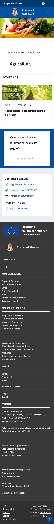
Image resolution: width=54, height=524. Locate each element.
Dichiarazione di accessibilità (15, 486)
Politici (5, 294)
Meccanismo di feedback (13, 492)
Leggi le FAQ (8, 452)
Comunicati (7, 377)
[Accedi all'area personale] (43, 3)
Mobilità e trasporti (11, 328)
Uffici (4, 287)
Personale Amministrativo (14, 297)
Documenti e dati (10, 301)
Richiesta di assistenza (12, 455)
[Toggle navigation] (5, 11)
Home (9, 52)
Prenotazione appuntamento (15, 445)
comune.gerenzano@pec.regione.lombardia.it (28, 428)
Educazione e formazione (14, 342)
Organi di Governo (10, 281)
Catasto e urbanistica (12, 325)
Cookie (6, 515)
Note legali (7, 482)
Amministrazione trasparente (16, 469)
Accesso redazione (41, 516)
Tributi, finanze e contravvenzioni (17, 349)
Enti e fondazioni (10, 291)
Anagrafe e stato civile (12, 315)
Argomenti (21, 52)
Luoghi (5, 393)
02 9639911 (24, 431)
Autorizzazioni (8, 359)
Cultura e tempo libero (12, 318)
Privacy (6, 512)
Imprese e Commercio (12, 322)
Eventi (5, 397)
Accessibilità (8, 509)
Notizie (5, 373)
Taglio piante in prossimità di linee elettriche (25, 113)
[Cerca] (48, 12)
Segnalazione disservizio (13, 448)
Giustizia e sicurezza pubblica (16, 346)
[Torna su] (49, 519)
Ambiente (6, 352)
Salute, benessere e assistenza (16, 356)
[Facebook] (6, 266)
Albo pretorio (8, 473)
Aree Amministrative (11, 284)
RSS (5, 506)
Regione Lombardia (13, 3)
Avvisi (8, 105)
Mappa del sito (9, 519)
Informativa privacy (11, 476)
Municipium (45, 512)
